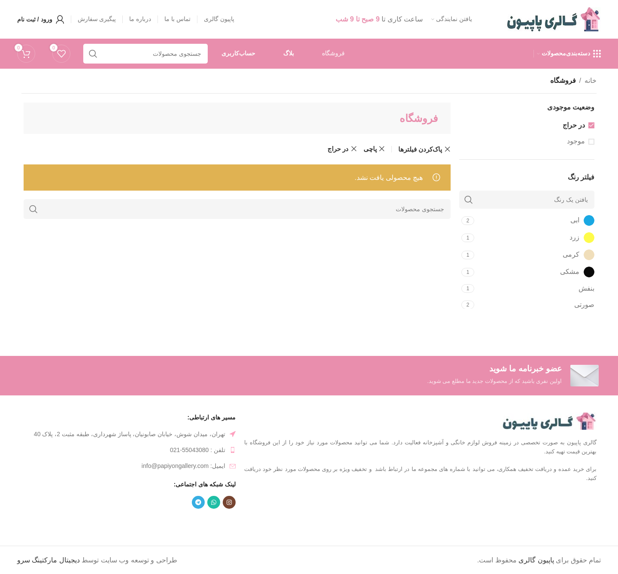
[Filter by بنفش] (535, 288)
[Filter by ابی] (535, 220)
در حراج (574, 125)
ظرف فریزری (130, 522)
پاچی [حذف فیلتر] (370, 148)
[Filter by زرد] (535, 237)
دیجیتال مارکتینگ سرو (48, 560)
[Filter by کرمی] (535, 254)
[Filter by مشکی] (535, 271)
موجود (576, 141)
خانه (591, 80)
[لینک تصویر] (548, 420)
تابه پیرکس (90, 522)
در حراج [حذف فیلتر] (337, 148)
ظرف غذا (168, 522)
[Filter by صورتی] (535, 305)
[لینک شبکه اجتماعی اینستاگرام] (229, 502)
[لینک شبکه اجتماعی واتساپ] (213, 502)
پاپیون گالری (536, 560)
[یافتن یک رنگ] (526, 200)
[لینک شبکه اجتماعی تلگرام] (198, 502)
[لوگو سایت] (552, 18)
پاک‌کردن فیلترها (420, 149)
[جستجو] (237, 209)
